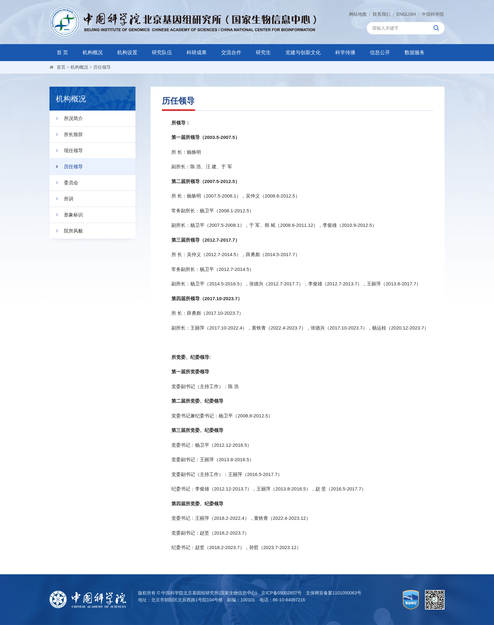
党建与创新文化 (303, 52)
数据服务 (415, 52)
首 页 (62, 52)
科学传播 (345, 52)
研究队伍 (162, 52)
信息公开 (380, 52)
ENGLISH (406, 14)
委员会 (63, 183)
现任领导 (66, 150)
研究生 (263, 52)
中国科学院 (433, 14)
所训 (61, 199)
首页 (61, 67)
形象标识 (66, 215)
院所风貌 (66, 231)
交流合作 (231, 52)
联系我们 (381, 14)
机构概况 (93, 52)
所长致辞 (66, 134)
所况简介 (66, 118)
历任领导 (102, 67)
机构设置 (127, 52)
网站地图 (357, 14)
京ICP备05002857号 (281, 592)
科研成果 (197, 52)
